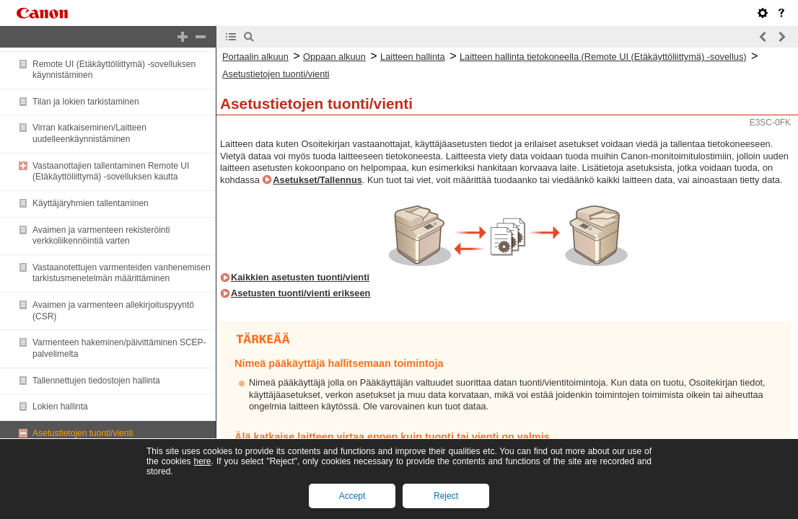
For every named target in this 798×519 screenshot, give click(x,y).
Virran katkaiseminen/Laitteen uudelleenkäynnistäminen (89, 133)
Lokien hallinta (60, 407)
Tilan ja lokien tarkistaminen (85, 102)
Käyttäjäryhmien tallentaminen (90, 203)
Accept (352, 496)
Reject (446, 496)
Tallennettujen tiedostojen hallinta (96, 381)
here (202, 461)
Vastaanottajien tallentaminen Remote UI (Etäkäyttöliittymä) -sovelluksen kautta (110, 171)
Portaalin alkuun (255, 56)
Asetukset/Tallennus (317, 179)
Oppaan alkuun (334, 56)
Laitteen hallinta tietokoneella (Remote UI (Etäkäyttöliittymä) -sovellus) (603, 56)
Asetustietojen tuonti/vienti (82, 433)
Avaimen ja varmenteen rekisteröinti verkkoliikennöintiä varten (101, 236)
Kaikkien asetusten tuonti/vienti (300, 277)
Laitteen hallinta (412, 56)
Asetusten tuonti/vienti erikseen (300, 293)
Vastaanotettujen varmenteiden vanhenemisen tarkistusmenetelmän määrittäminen (121, 273)
